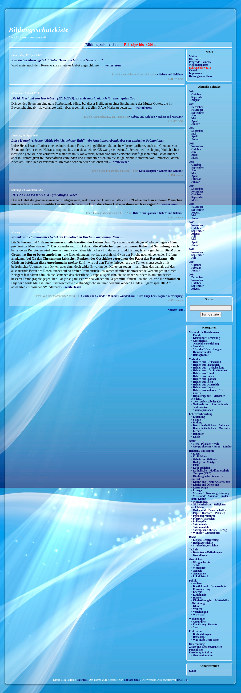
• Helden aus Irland (202, 373)
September (197, 97)
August (195, 99)
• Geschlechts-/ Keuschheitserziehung (205, 342)
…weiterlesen (167, 204)
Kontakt (194, 70)
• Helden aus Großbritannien (209, 370)
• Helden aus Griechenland (207, 367)
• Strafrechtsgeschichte (204, 545)
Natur (192, 440)
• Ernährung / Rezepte (204, 624)
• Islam (195, 464)
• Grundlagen (199, 555)
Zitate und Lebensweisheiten (205, 646)
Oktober (196, 94)
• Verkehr (196, 608)
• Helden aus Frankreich (205, 364)
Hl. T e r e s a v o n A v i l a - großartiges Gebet (44, 195)
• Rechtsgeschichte (202, 542)
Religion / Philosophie (201, 450)
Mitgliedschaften (199, 64)
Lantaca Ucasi (132, 679)
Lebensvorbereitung (200, 414)
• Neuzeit (196, 570)
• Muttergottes (199, 501)
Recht (192, 537)
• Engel (195, 453)
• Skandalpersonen (202, 410)
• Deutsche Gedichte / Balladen (210, 425)
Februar (196, 178)
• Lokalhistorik (200, 576)
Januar (195, 124)
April (194, 121)
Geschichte (195, 559)
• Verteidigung (174, 296)
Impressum (195, 73)
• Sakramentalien (201, 527)
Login (192, 670)
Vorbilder (194, 359)
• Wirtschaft (198, 614)
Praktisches (195, 631)
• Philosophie (198, 521)
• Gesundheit (198, 621)
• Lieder (196, 431)
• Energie (196, 591)
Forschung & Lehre (200, 652)
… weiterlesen (110, 65)
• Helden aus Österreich (205, 384)
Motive (193, 56)
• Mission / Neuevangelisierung (210, 493)
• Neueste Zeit (199, 573)
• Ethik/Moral (199, 456)
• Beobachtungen (201, 634)
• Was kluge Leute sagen (151, 296)
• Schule (196, 419)
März (194, 157)
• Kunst (195, 436)
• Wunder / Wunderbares (120, 296)
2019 (191, 186)
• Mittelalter (198, 567)
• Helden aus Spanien (143, 213)
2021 (191, 143)
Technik (193, 549)
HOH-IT (182, 679)
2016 (191, 249)
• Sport (195, 627)
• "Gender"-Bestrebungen (206, 349)
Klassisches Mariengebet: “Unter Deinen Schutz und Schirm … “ (57, 60)
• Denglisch (197, 433)
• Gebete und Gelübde (170, 74)
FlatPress (82, 679)
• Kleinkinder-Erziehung (205, 337)
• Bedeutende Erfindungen (206, 552)
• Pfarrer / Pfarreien (203, 518)
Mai (193, 118)
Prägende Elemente (200, 62)
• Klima (195, 606)
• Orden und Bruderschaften (208, 510)
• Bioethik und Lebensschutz (208, 586)
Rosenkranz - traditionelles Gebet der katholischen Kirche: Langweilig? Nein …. (67, 237)
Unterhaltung (197, 644)
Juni (194, 115)
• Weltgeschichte (200, 562)
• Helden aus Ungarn (203, 387)
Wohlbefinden (197, 618)
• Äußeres (197, 583)
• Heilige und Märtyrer (169, 116)
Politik (193, 580)
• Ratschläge (198, 637)
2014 (191, 274)
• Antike (196, 565)
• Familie (196, 335)
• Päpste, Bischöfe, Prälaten (208, 513)
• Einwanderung (200, 589)
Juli (193, 236)
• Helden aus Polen (202, 381)
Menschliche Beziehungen (204, 332)
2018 (191, 204)
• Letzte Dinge (199, 487)
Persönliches (196, 649)
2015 (191, 262)
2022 (191, 128)
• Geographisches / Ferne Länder (211, 446)
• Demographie (200, 354)
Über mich (195, 59)
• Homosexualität (201, 352)
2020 (191, 161)
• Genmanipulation (202, 655)
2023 (191, 104)
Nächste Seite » (176, 309)
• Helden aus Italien (202, 376)
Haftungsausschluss (200, 76)
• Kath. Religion (146, 170)
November (197, 109)
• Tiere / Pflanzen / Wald (205, 443)
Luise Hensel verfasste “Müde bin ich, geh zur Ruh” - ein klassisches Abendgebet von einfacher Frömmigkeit (87, 140)
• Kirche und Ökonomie (205, 484)
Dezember (197, 107)
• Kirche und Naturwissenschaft (210, 481)
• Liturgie (196, 490)
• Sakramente (199, 524)
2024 (191, 91)
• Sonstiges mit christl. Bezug (209, 530)
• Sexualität (198, 346)
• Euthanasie (198, 594)
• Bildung (196, 422)
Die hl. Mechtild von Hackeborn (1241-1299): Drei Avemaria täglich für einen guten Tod (73, 98)
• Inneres (196, 597)
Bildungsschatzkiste (38, 29)
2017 (191, 222)
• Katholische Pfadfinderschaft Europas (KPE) (210, 472)
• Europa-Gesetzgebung (205, 539)
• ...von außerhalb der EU (206, 401)
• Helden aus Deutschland (206, 362)
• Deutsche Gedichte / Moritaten (210, 428)
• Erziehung (198, 416)
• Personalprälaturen (203, 515)
